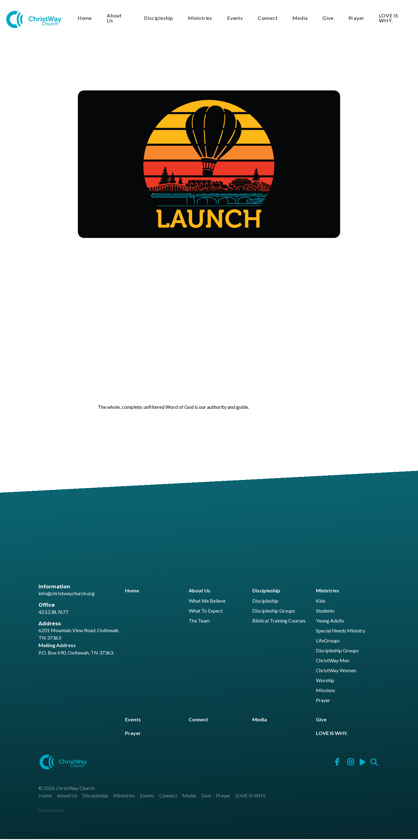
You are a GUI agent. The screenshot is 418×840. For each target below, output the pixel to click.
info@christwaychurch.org (66, 594)
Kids (321, 602)
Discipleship (159, 18)
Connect (269, 18)
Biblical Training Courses (279, 621)
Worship (325, 681)
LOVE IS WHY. (389, 19)
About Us (116, 19)
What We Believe (207, 602)
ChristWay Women (336, 671)
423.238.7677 (53, 613)
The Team (199, 621)
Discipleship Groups (273, 611)
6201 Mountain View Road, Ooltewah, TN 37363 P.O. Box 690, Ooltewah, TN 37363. (78, 642)
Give (329, 18)
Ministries (201, 18)
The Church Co (50, 811)
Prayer (357, 18)
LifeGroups (328, 641)
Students (325, 611)
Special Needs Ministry (340, 631)
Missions (325, 691)
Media (301, 18)
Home (86, 18)
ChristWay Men (332, 661)
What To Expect (206, 611)
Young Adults (330, 621)
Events (236, 18)
